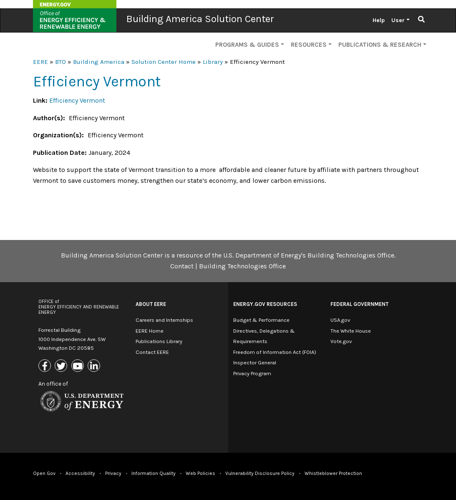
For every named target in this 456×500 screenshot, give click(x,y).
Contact (182, 266)
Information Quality (153, 473)
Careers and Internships (164, 320)
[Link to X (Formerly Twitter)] (62, 367)
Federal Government (359, 304)
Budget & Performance (261, 320)
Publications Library (159, 341)
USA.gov (340, 320)
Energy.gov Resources (265, 304)
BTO (60, 62)
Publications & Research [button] (379, 44)
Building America (98, 62)
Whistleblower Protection (333, 473)
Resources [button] (309, 44)
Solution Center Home (163, 62)
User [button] (398, 20)
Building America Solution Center (200, 19)
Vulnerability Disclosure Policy (260, 473)
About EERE (151, 304)
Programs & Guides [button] (247, 44)
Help (379, 20)
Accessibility (80, 473)
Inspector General (254, 362)
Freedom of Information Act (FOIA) (274, 352)
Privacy (113, 473)
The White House (350, 331)
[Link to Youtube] (78, 367)
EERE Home (150, 331)
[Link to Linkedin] (95, 367)
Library (213, 62)
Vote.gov (341, 341)
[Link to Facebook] (45, 367)
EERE (40, 62)
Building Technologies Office (242, 266)
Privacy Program (252, 373)
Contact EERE (152, 352)
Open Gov (44, 473)
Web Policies (200, 473)
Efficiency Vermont (77, 100)
